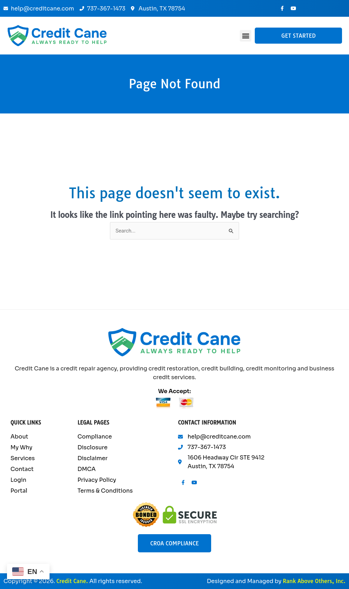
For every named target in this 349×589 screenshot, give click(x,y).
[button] (245, 36)
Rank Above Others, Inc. (314, 580)
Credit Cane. (72, 580)
